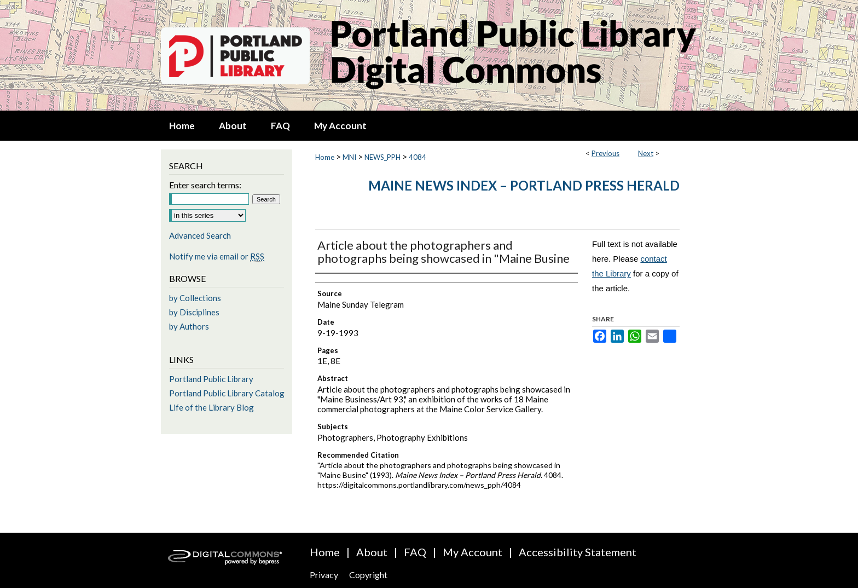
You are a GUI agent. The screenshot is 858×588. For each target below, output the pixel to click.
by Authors (189, 326)
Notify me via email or (216, 256)
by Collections (195, 298)
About (371, 551)
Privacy (324, 574)
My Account (472, 551)
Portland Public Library (211, 379)
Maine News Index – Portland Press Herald (524, 185)
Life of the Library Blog (211, 407)
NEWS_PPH (382, 157)
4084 (417, 157)
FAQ (415, 551)
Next (645, 153)
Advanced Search (200, 235)
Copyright (368, 574)
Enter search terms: (205, 185)
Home (324, 157)
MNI (349, 157)
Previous (605, 153)
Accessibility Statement (577, 551)
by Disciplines (194, 312)
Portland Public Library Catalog (227, 393)
